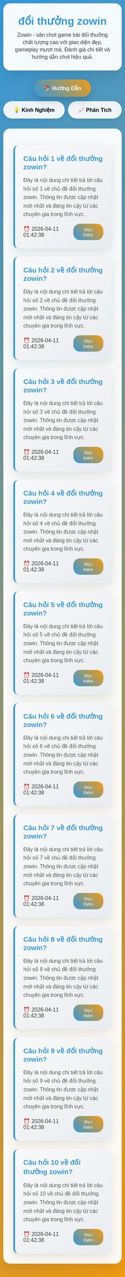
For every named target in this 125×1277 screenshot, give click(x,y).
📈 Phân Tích (95, 110)
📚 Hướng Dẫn (62, 88)
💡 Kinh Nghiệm (33, 110)
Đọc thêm (88, 232)
